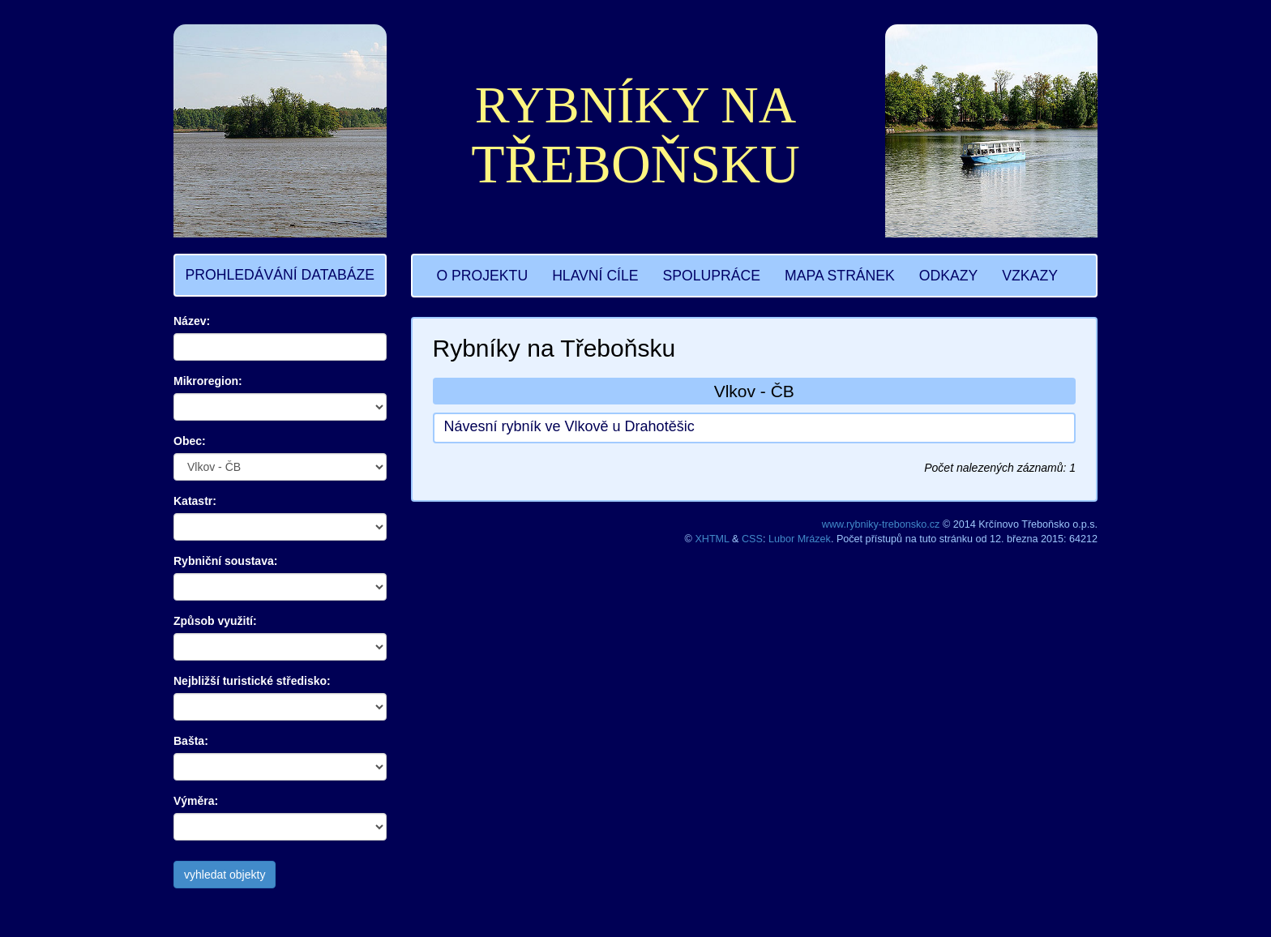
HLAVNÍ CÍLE (595, 275)
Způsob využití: (215, 620)
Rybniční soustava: (225, 560)
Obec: (189, 440)
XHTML (712, 539)
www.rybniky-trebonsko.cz (881, 524)
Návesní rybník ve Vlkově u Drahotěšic (569, 426)
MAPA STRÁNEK (840, 275)
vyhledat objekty (224, 874)
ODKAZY (948, 275)
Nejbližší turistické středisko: (252, 680)
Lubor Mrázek (799, 539)
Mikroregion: (207, 380)
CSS (752, 539)
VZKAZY (1030, 275)
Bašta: (190, 740)
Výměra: (195, 800)
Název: (191, 320)
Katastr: (194, 500)
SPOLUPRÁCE (711, 275)
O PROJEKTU (483, 275)
